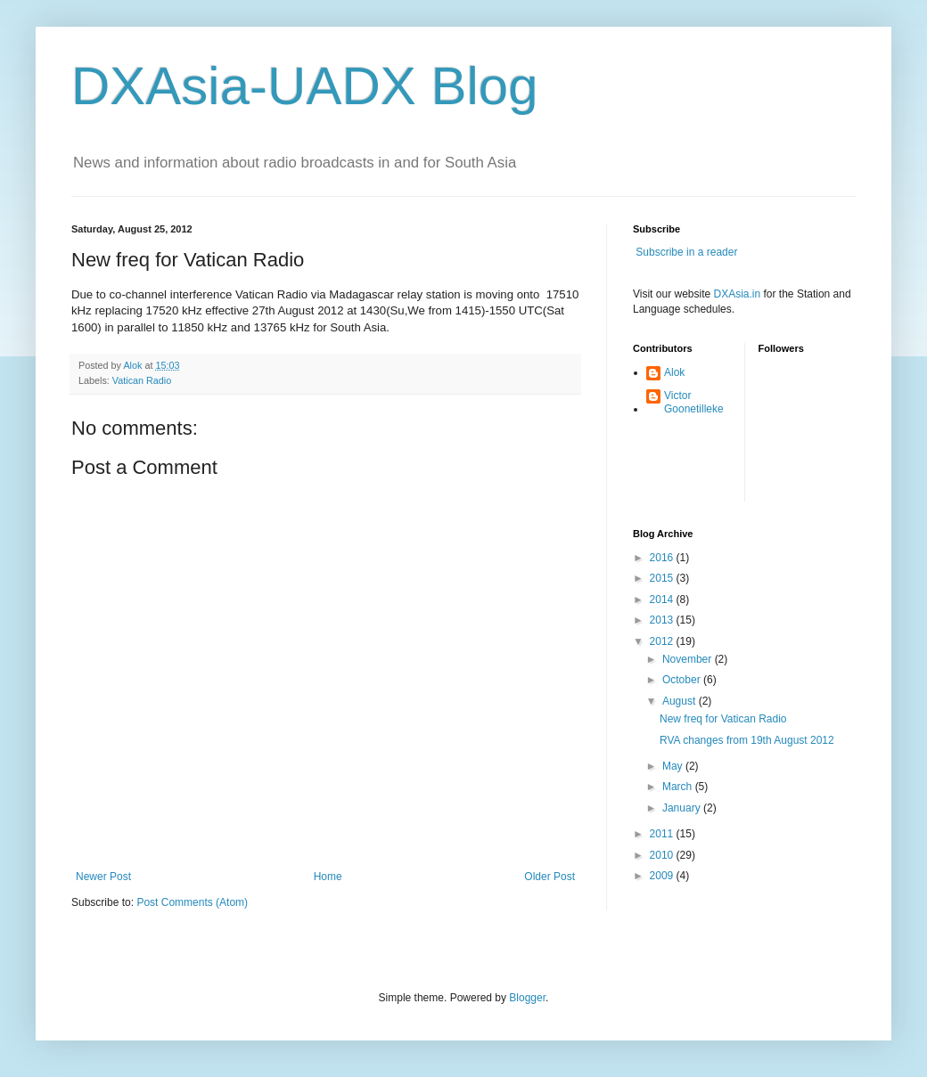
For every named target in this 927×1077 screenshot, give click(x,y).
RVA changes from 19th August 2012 (747, 740)
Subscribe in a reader (686, 252)
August (680, 701)
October (682, 679)
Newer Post (103, 876)
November (688, 659)
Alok (674, 372)
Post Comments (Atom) (192, 902)
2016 (663, 557)
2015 (663, 578)
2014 (663, 599)
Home (328, 876)
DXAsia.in (737, 294)
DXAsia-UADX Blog (304, 86)
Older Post (549, 876)
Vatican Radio (141, 380)
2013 (663, 620)
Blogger (527, 997)
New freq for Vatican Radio (723, 719)
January (682, 808)
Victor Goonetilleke (694, 401)
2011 (663, 834)
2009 (663, 875)
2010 (663, 855)
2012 (663, 641)
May (673, 766)
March (678, 786)
